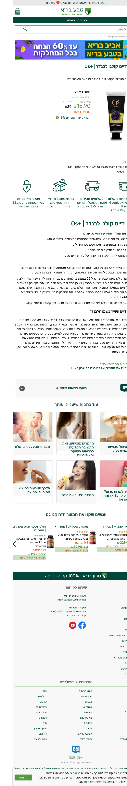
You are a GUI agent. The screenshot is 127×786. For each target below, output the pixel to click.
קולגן (122, 701)
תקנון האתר (118, 629)
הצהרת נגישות (117, 640)
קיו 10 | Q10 (118, 712)
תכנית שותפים (117, 652)
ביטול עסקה (118, 674)
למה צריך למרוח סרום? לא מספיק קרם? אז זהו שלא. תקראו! (108, 494)
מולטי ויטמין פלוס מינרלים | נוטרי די (16, 528)
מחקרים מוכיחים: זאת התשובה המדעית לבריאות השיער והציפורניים (65, 446)
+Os (112, 162)
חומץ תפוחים (72, 691)
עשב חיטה (28, 712)
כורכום (30, 701)
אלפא (122, 691)
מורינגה (75, 712)
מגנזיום (75, 701)
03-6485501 (59, 595)
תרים (76, 728)
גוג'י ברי (121, 696)
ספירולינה (120, 728)
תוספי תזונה (73, 739)
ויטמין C (30, 717)
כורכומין (121, 707)
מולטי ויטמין (73, 717)
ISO (32, 691)
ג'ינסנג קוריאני (71, 733)
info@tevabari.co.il (55, 599)
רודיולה (30, 733)
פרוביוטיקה (28, 707)
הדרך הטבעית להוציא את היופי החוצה (21, 490)
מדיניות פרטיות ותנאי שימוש (110, 635)
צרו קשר (120, 613)
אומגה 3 (75, 707)
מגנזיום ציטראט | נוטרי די (59, 526)
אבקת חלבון (28, 728)
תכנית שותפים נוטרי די (113, 657)
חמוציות (75, 723)
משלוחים (120, 596)
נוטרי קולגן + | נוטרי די (103, 526)
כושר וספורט (27, 739)
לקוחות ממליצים (116, 668)
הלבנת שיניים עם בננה (65, 495)
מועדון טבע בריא (116, 646)
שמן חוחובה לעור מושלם (19, 447)
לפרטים (101, 549)
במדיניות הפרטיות (82, 782)
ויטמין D (121, 723)
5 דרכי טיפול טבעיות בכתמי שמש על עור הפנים (110, 450)
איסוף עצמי (119, 624)
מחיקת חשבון (118, 618)
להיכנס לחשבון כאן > (73, 368)
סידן (32, 723)
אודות (122, 602)
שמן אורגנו (74, 696)
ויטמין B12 (119, 717)
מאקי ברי (120, 733)
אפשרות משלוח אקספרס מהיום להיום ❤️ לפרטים (63, 3)
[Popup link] (103, 121)
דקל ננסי (29, 696)
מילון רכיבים (118, 663)
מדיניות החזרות (117, 607)
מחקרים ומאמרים (116, 739)
